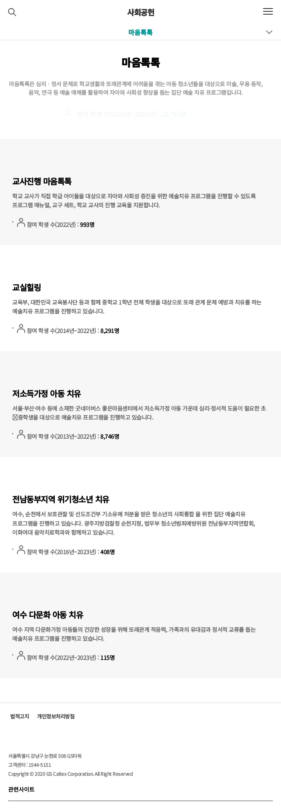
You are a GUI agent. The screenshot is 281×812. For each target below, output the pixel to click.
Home (181, 61)
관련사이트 (21, 789)
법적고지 (19, 716)
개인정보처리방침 (55, 716)
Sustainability (217, 61)
